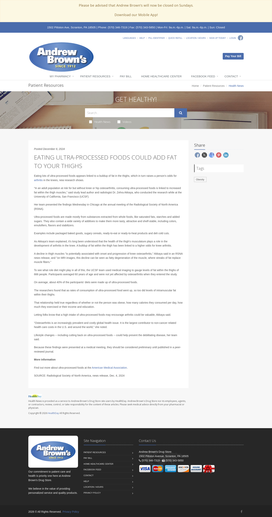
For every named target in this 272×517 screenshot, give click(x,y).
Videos (124, 122)
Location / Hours (196, 38)
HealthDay (53, 413)
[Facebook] (240, 37)
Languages (129, 38)
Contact (231, 76)
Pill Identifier (156, 38)
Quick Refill (175, 38)
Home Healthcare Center (161, 76)
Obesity (200, 179)
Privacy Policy (92, 493)
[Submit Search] (180, 112)
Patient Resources (95, 76)
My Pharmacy (60, 76)
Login (233, 38)
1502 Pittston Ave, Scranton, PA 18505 (71, 27)
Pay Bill (126, 76)
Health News (99, 122)
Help (142, 38)
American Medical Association (109, 367)
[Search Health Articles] (129, 112)
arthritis (38, 180)
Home (195, 85)
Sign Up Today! (217, 38)
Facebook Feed (203, 76)
